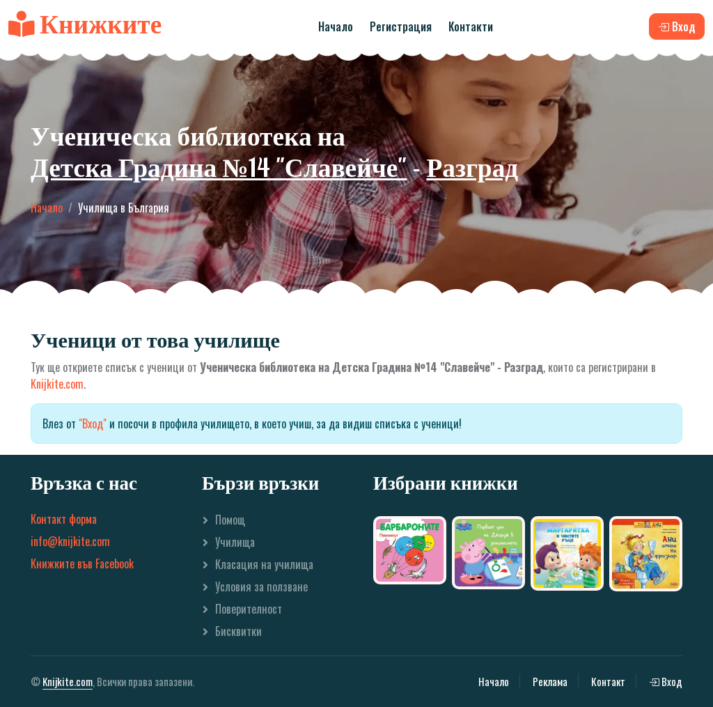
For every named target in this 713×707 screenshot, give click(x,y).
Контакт (608, 681)
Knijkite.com (57, 383)
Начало (335, 26)
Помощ (230, 519)
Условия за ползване (261, 586)
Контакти (470, 26)
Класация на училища (264, 564)
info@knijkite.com (70, 541)
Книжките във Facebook (82, 563)
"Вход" (93, 423)
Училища (235, 542)
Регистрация (401, 26)
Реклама (550, 681)
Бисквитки (238, 631)
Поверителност (248, 608)
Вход (665, 681)
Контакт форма (64, 519)
